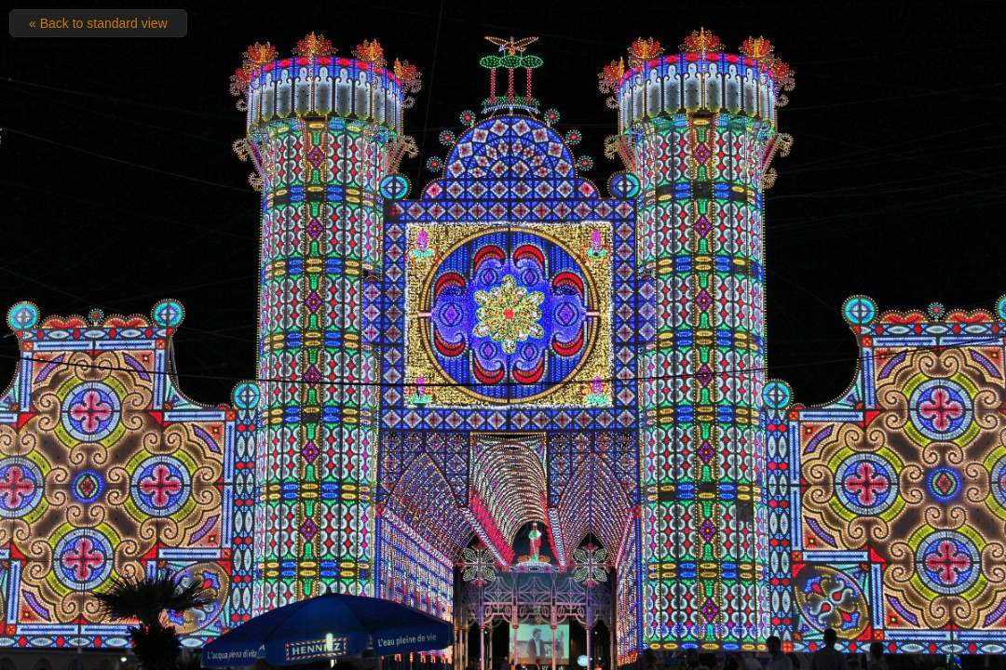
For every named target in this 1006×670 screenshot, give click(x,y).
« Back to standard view (98, 23)
